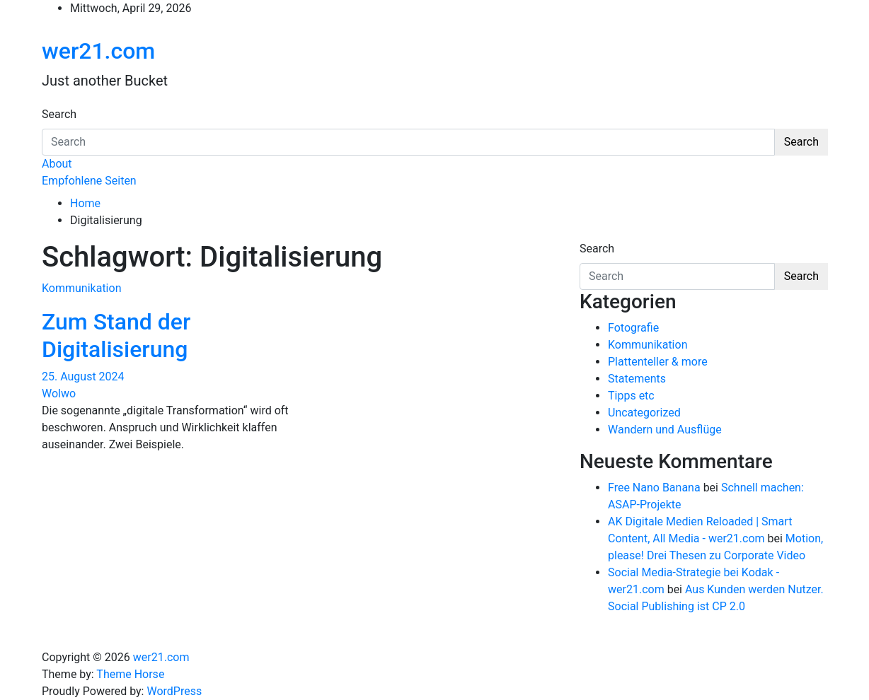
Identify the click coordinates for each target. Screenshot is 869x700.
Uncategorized (644, 412)
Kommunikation (81, 288)
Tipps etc (631, 395)
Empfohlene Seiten (89, 180)
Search (59, 114)
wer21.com (98, 50)
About (57, 163)
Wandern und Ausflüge (665, 429)
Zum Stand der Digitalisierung (116, 335)
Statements (637, 378)
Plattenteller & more (658, 361)
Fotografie (633, 327)
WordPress (174, 691)
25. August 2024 (83, 376)
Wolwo (59, 393)
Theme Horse (130, 674)
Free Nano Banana (654, 487)
